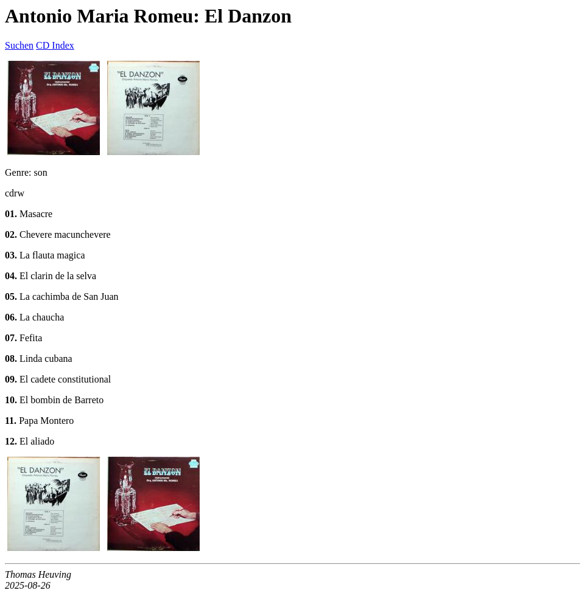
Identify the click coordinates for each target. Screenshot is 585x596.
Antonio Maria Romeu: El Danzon (148, 16)
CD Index (55, 45)
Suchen (19, 45)
